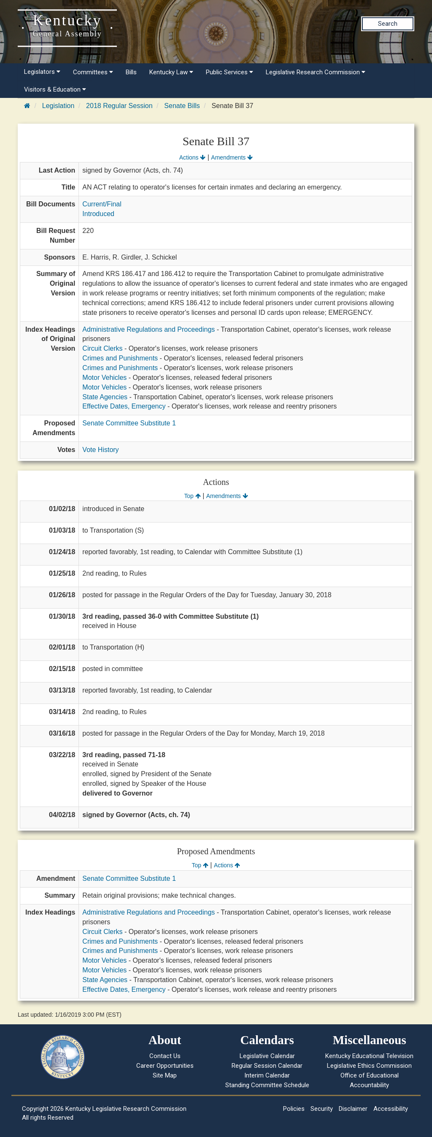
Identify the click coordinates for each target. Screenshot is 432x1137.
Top (192, 496)
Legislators (42, 72)
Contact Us (165, 1056)
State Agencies (104, 397)
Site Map (165, 1075)
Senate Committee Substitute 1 (129, 423)
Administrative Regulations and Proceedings (148, 329)
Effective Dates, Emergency (123, 406)
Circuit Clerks (102, 348)
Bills (131, 72)
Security (321, 1109)
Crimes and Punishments (120, 358)
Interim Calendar (267, 1075)
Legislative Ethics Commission (369, 1065)
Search (387, 23)
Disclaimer (353, 1109)
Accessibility (390, 1109)
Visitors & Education (55, 89)
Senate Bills (182, 105)
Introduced (98, 213)
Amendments (232, 157)
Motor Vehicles (104, 377)
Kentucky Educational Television (369, 1056)
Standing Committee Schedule (267, 1085)
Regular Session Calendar (267, 1065)
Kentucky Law (171, 72)
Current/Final (101, 204)
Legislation (58, 105)
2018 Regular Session (119, 105)
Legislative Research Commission (315, 72)
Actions (192, 157)
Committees (93, 72)
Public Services (229, 72)
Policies (294, 1109)
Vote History (100, 449)
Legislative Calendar (267, 1056)
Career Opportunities (165, 1065)
